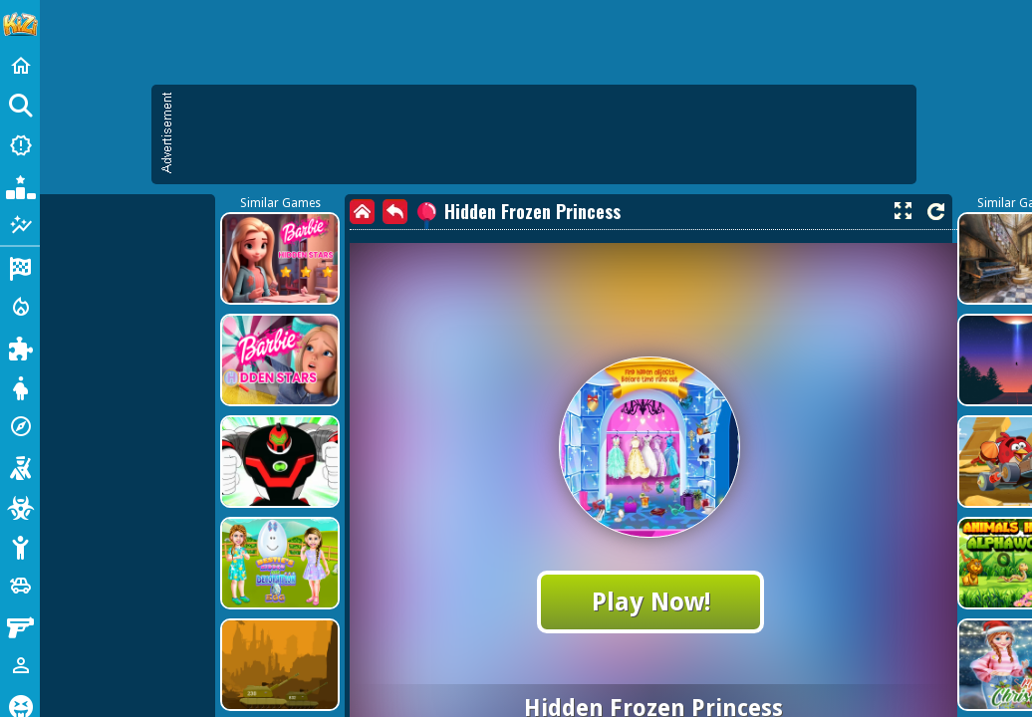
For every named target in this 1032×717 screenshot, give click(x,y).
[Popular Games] (20, 185)
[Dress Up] (20, 386)
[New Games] (20, 145)
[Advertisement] (543, 134)
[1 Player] (20, 665)
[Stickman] (20, 546)
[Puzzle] (20, 346)
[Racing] (20, 267)
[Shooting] (20, 466)
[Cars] (20, 585)
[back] (395, 211)
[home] (362, 211)
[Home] (20, 66)
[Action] (20, 307)
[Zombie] (20, 506)
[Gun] (20, 625)
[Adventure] (20, 426)
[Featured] (20, 225)
